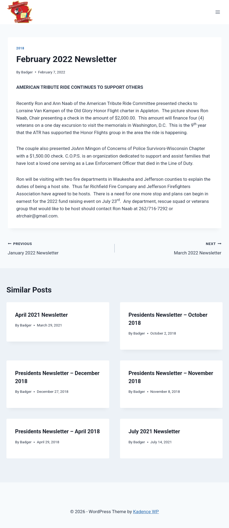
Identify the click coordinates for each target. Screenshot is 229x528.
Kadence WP (146, 511)
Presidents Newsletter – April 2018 (57, 431)
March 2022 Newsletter (170, 248)
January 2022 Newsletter (59, 248)
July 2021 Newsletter (154, 431)
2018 (20, 48)
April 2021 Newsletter (41, 315)
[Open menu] (218, 12)
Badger (27, 72)
